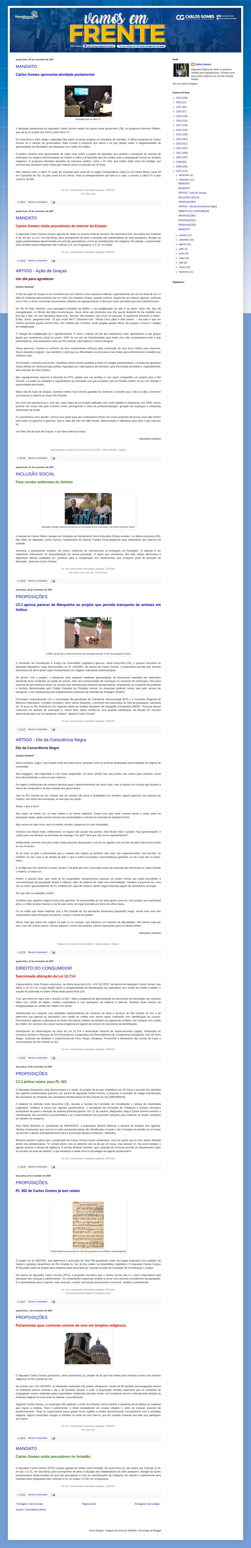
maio (182, 258)
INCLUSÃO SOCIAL (35, 474)
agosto (183, 244)
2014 (179, 139)
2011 (179, 152)
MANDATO (26, 66)
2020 (179, 111)
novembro (184, 179)
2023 (179, 97)
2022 (179, 102)
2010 (179, 157)
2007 (179, 171)
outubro (183, 235)
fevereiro (184, 271)
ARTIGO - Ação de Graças (41, 270)
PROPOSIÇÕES (32, 596)
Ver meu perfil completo (185, 83)
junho (182, 253)
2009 (179, 161)
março (182, 267)
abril (181, 262)
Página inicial (89, 1504)
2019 (179, 116)
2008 (179, 166)
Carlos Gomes (203, 64)
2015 (179, 134)
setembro (184, 239)
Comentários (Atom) (35, 1509)
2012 (179, 148)
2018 (179, 120)
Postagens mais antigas (147, 1504)
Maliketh (132, 1530)
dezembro (184, 175)
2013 (179, 143)
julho (182, 249)
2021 (179, 107)
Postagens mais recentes (30, 1504)
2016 (179, 130)
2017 (179, 125)
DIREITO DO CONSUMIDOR (44, 968)
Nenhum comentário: (38, 202)
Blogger (157, 1530)
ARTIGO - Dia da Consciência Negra (51, 739)
